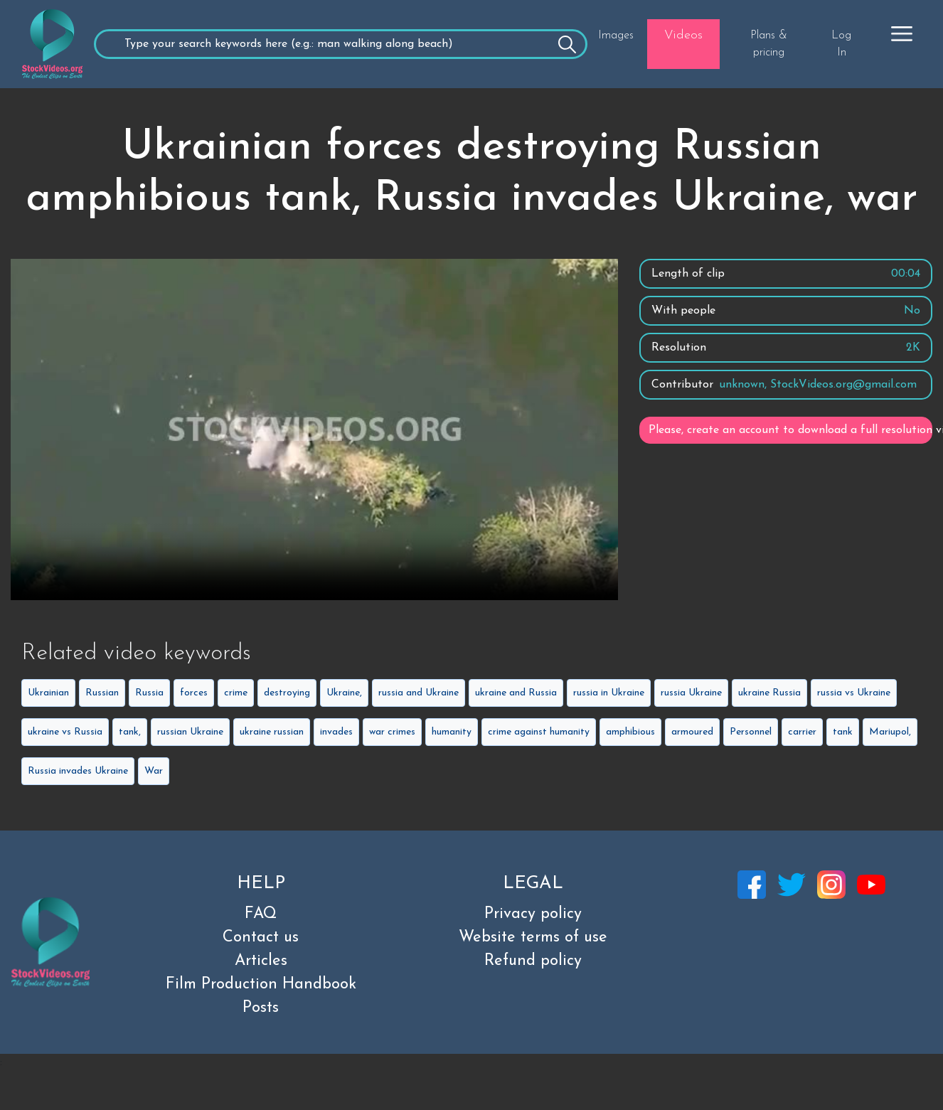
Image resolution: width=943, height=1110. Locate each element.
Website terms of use (533, 937)
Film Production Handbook (261, 984)
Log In (841, 44)
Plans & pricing (768, 44)
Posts (261, 1008)
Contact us (261, 937)
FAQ (261, 914)
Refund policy (533, 961)
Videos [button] (683, 35)
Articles (261, 961)
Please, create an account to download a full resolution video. (790, 430)
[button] (901, 33)
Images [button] (616, 35)
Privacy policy (533, 914)
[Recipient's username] (340, 44)
